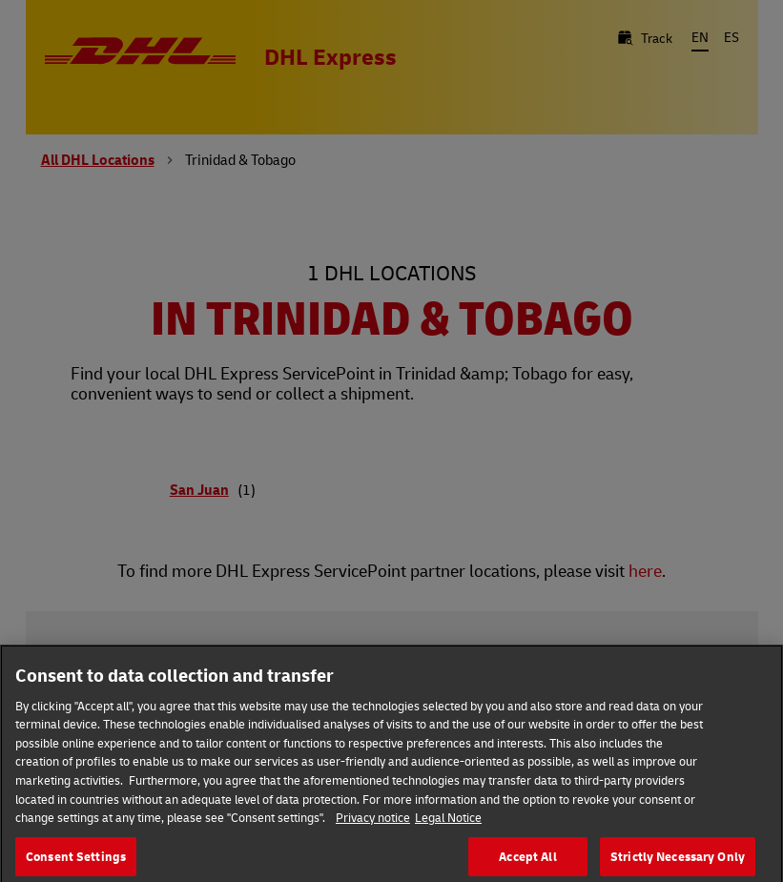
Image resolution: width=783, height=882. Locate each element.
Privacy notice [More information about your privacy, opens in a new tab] (373, 822)
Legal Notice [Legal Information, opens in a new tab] (448, 822)
